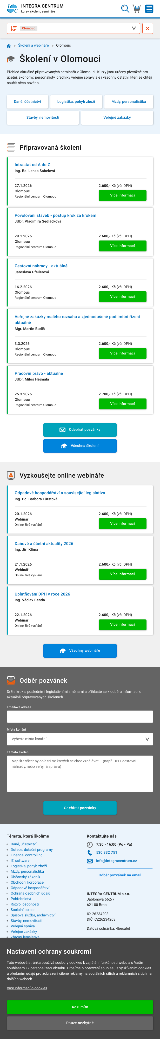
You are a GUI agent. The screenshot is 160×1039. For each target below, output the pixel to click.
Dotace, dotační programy (32, 850)
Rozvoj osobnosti (25, 904)
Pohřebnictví (21, 899)
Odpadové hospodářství (30, 888)
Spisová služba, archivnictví (33, 915)
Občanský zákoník (25, 877)
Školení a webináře (33, 45)
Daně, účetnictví (24, 844)
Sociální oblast (23, 910)
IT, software (20, 861)
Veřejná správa (23, 926)
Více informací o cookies (27, 988)
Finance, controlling (27, 855)
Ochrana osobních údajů (30, 893)
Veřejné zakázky (24, 932)
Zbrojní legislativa (25, 937)
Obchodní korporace (27, 882)
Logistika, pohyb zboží (29, 866)
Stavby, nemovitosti (26, 921)
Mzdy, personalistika (27, 872)
